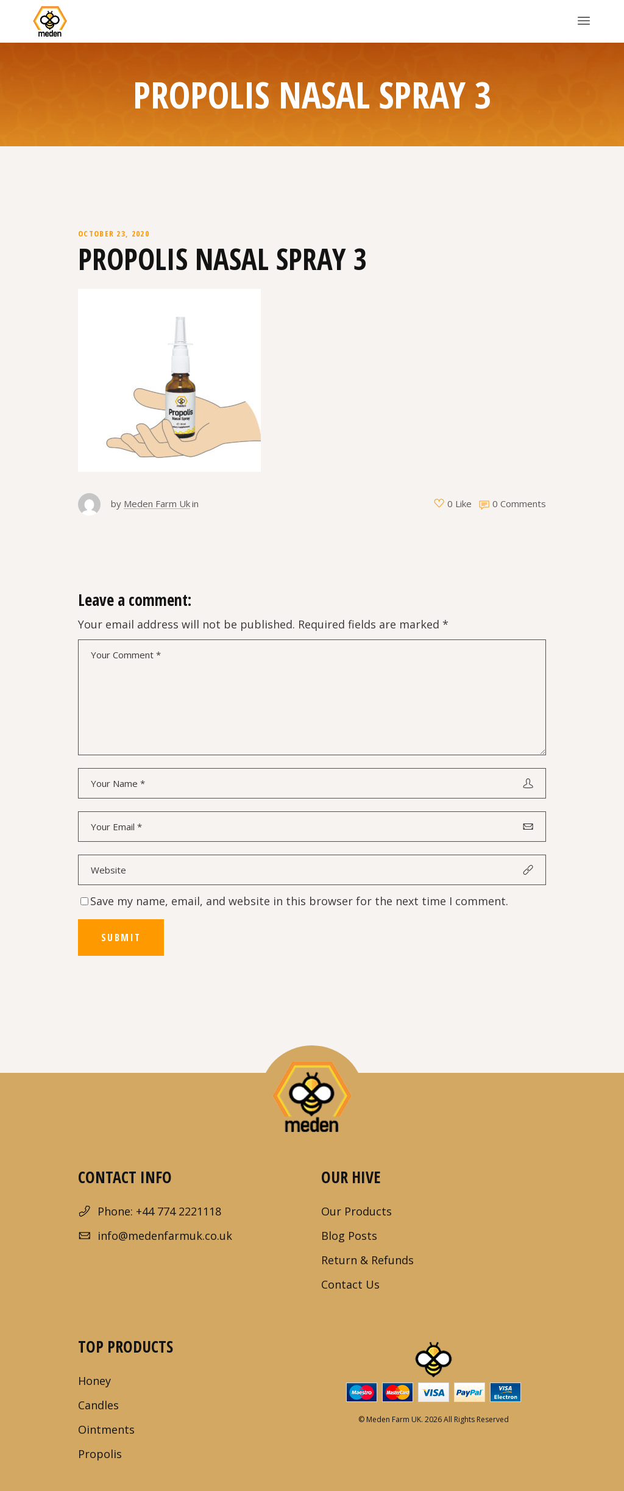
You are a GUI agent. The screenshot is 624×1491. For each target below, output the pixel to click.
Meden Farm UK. (394, 1419)
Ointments (106, 1429)
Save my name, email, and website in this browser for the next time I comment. (299, 901)
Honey (94, 1380)
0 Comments (519, 503)
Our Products (356, 1211)
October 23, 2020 (113, 233)
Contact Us (350, 1284)
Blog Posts (349, 1235)
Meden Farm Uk (157, 503)
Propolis (100, 1454)
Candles (98, 1405)
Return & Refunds (367, 1260)
